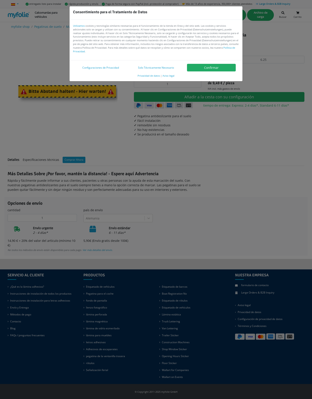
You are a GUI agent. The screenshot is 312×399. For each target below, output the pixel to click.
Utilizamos (79, 25)
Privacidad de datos (149, 75)
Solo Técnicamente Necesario (156, 67)
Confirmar (211, 68)
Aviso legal (168, 75)
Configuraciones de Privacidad (100, 67)
